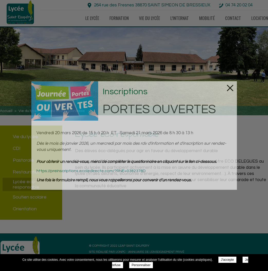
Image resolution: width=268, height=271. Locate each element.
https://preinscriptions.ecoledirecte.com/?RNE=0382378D (91, 171)
